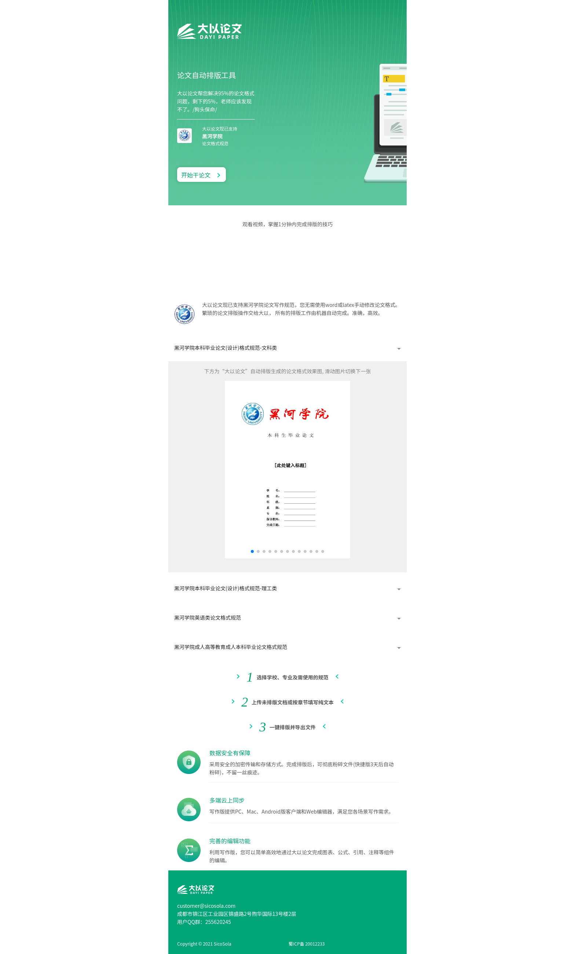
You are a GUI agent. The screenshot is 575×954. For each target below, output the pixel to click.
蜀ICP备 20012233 (307, 943)
